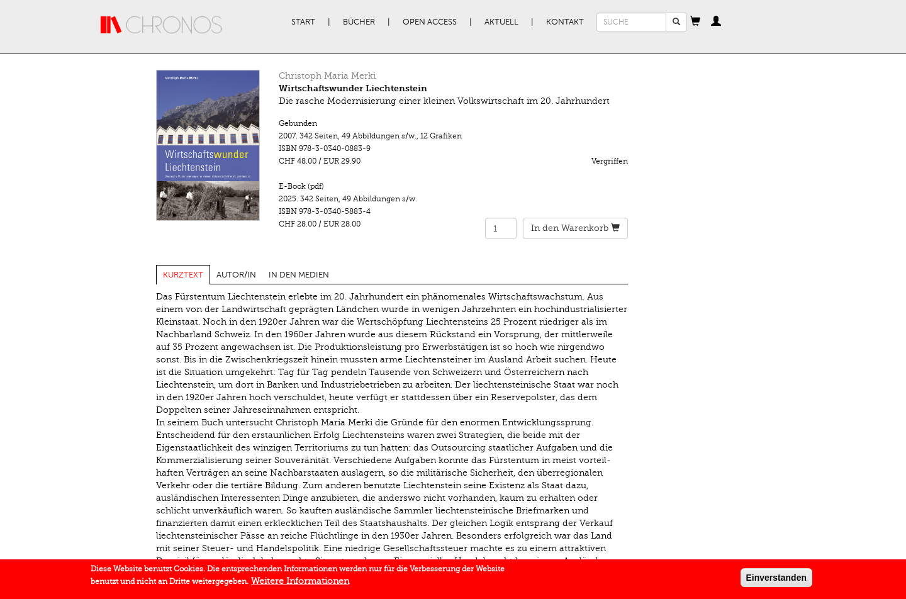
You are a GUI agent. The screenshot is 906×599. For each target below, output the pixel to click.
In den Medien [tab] (299, 275)
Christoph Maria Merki (327, 76)
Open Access (430, 22)
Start (303, 22)
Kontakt (565, 22)
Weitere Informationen (300, 584)
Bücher (359, 22)
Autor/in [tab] (236, 275)
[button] (695, 22)
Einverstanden (776, 581)
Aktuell (501, 22)
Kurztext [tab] (183, 275)
